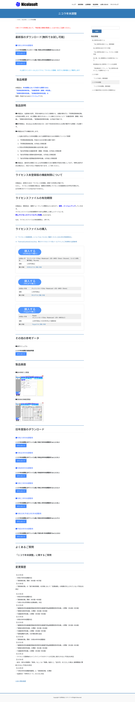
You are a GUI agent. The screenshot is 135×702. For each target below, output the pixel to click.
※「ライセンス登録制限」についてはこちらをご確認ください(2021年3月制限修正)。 (44, 237)
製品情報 (94, 36)
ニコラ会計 (95, 74)
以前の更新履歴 (20, 681)
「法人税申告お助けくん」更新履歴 (103, 44)
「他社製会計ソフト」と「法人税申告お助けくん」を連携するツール (105, 69)
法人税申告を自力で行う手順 (101, 48)
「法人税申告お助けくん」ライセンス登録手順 (105, 53)
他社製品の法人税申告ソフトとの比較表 (105, 64)
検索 (96, 31)
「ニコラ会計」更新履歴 (100, 78)
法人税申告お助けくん (98, 40)
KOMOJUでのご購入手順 (34, 267)
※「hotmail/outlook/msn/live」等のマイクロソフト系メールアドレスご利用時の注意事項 (46, 241)
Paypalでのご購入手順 (39, 324)
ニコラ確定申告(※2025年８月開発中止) (103, 90)
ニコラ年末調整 (96, 82)
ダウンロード (21, 53)
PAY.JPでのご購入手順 (38, 295)
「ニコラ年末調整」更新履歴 (101, 86)
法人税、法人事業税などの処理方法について (105, 59)
